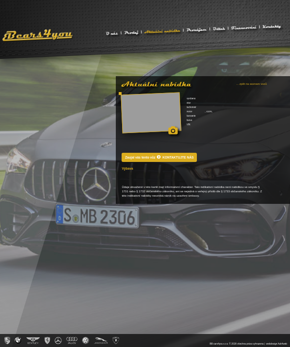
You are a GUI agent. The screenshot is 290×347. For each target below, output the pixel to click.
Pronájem (196, 29)
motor (190, 111)
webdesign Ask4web (276, 344)
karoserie (191, 116)
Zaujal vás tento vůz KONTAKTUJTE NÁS (159, 157)
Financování (243, 27)
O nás (112, 33)
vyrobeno (191, 98)
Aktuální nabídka (162, 30)
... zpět (251, 83)
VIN (189, 124)
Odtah (219, 28)
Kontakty (271, 26)
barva (189, 120)
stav (189, 103)
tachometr (191, 107)
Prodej (131, 32)
